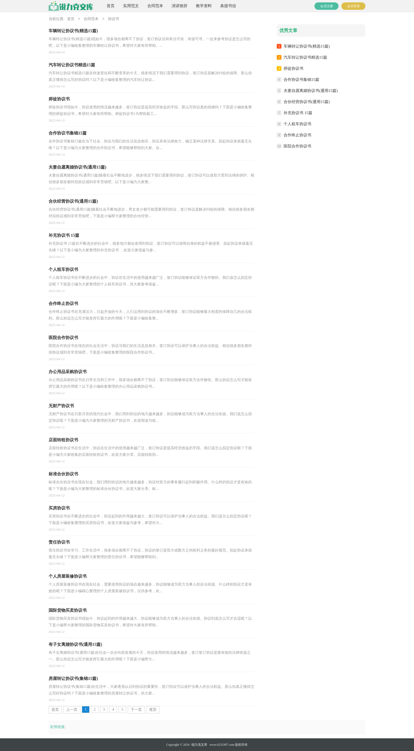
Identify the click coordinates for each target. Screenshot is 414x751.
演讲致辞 (179, 6)
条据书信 (228, 6)
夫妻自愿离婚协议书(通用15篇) (311, 91)
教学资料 (204, 6)
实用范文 (131, 6)
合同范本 (155, 6)
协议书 (113, 19)
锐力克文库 (199, 745)
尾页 (153, 710)
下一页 (136, 710)
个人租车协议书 (297, 124)
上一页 (71, 710)
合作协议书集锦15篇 (301, 79)
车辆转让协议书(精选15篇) (307, 46)
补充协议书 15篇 (298, 113)
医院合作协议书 (297, 146)
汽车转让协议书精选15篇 (305, 57)
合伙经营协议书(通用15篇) (307, 102)
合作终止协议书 (297, 135)
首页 (111, 6)
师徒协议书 (293, 68)
